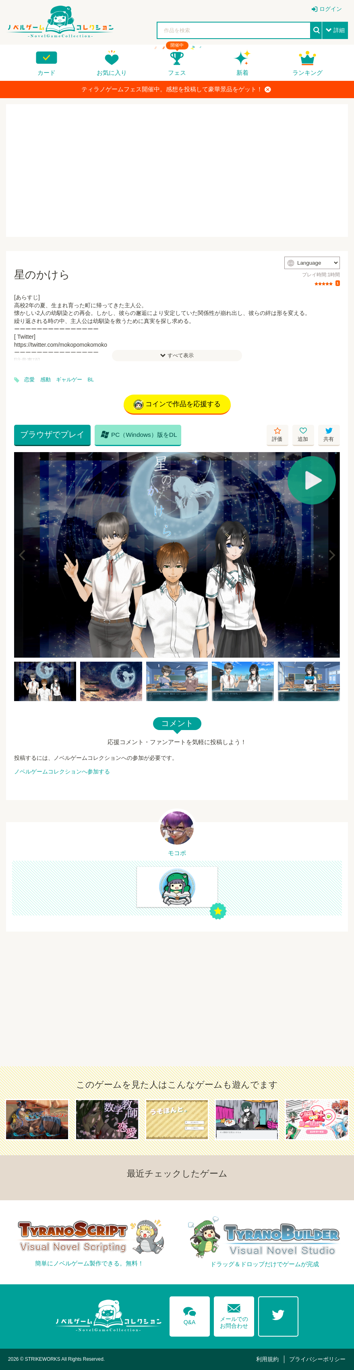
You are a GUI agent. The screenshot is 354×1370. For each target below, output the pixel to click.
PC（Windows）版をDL (139, 434)
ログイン (330, 9)
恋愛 (29, 380)
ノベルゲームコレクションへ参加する (62, 771)
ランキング (307, 72)
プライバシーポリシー (317, 1359)
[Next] (331, 555)
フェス (177, 72)
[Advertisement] (177, 170)
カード (46, 72)
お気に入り (112, 72)
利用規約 (267, 1359)
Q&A (190, 1314)
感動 (45, 380)
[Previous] (23, 555)
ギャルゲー (69, 380)
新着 (242, 72)
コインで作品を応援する (177, 404)
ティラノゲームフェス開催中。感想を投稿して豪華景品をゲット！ (176, 89)
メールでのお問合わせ (234, 1314)
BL (91, 380)
